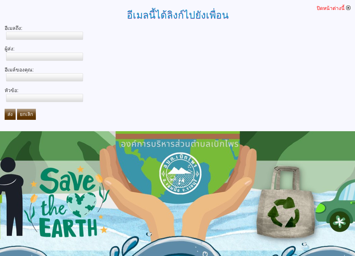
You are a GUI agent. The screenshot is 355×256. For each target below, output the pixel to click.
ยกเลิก (26, 114)
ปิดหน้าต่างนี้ (333, 8)
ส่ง (10, 114)
